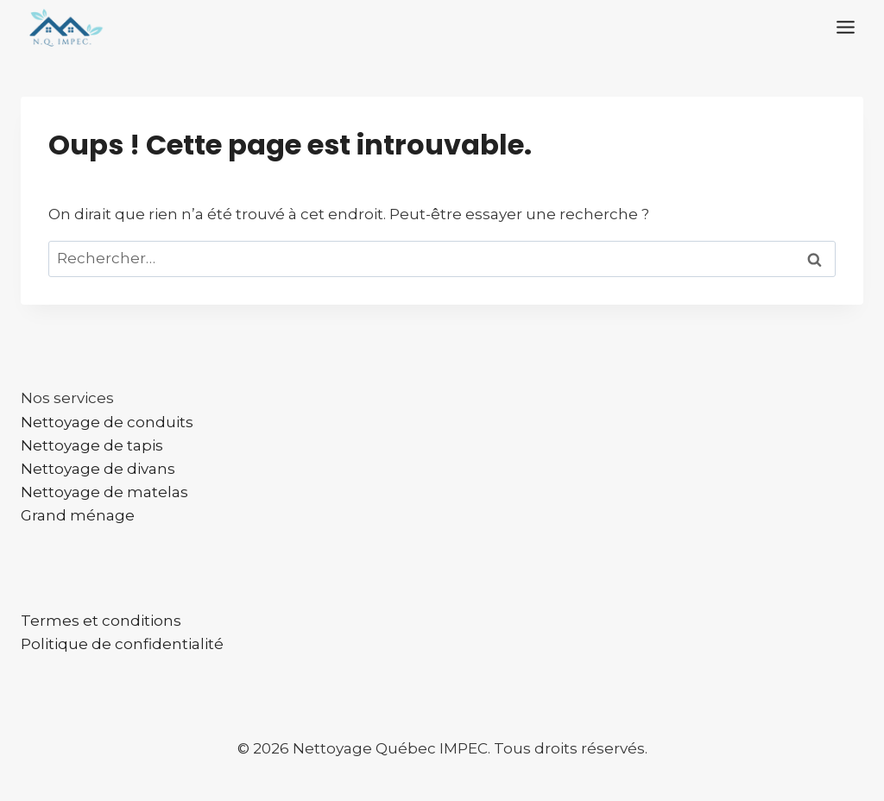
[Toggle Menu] (845, 27)
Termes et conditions (101, 620)
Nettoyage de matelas (104, 492)
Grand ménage (78, 515)
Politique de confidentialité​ (122, 644)
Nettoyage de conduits (107, 422)
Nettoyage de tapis (92, 445)
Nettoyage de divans (98, 468)
